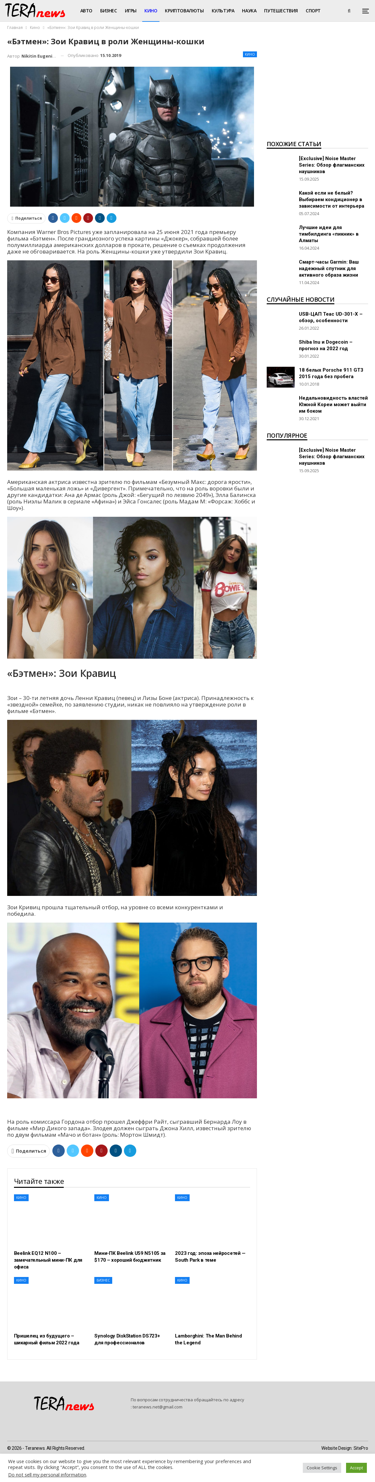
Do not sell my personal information (47, 1474)
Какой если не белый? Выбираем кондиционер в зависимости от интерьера (331, 199)
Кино (150, 10)
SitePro (361, 1448)
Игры (131, 10)
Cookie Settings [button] (322, 1468)
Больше (315, 10)
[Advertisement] (317, 86)
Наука (249, 10)
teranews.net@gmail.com (157, 1407)
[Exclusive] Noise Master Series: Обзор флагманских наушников (332, 165)
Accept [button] (356, 1468)
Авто (86, 10)
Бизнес (108, 10)
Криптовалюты (184, 10)
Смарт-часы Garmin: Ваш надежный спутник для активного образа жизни (329, 268)
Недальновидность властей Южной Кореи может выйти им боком (333, 404)
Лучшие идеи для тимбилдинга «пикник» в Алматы (329, 234)
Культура (223, 10)
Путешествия (281, 10)
